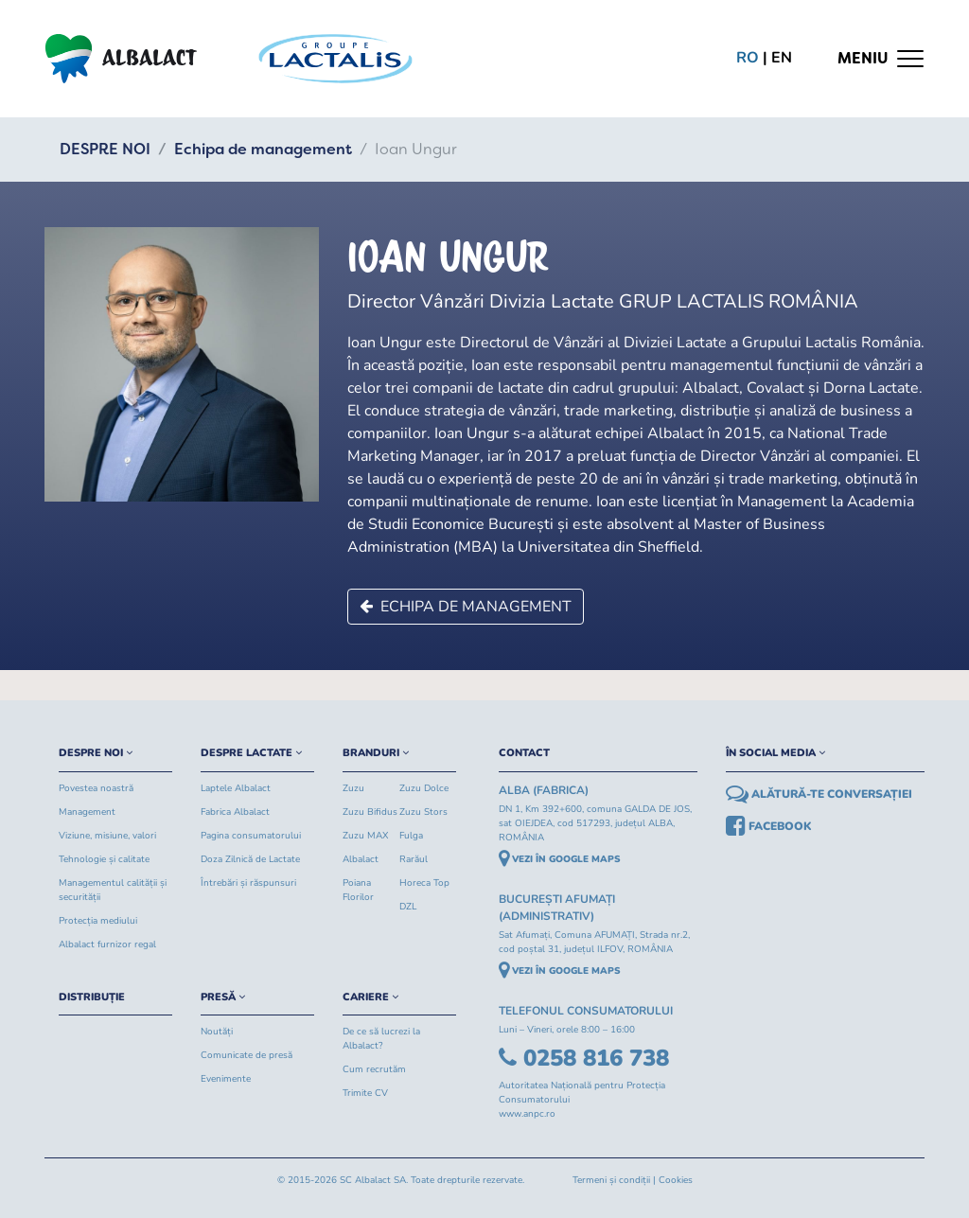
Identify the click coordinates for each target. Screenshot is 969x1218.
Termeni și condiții (611, 1180)
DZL (407, 906)
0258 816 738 (584, 1058)
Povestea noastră (96, 788)
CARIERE (370, 997)
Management (87, 812)
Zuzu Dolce (424, 788)
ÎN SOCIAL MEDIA (775, 753)
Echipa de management (263, 149)
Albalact (361, 859)
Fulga (411, 835)
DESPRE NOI (105, 149)
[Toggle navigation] (881, 58)
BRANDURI (376, 753)
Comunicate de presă (246, 1055)
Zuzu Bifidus (370, 812)
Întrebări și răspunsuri (248, 883)
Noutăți (217, 1031)
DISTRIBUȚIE (92, 997)
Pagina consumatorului (251, 835)
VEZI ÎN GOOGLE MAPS (560, 859)
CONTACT (524, 753)
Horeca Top (424, 883)
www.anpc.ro (527, 1114)
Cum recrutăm (374, 1069)
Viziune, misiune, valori (107, 835)
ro (747, 57)
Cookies (676, 1180)
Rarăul (413, 859)
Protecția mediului (98, 920)
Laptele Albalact (236, 788)
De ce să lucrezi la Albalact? (381, 1038)
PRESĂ (223, 997)
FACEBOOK (769, 826)
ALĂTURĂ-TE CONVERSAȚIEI (819, 794)
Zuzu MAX (366, 835)
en (781, 57)
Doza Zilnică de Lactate (250, 859)
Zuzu (353, 788)
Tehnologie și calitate (104, 859)
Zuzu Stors (423, 812)
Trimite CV (365, 1093)
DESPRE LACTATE (251, 753)
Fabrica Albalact (235, 812)
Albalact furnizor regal (107, 944)
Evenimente (226, 1079)
